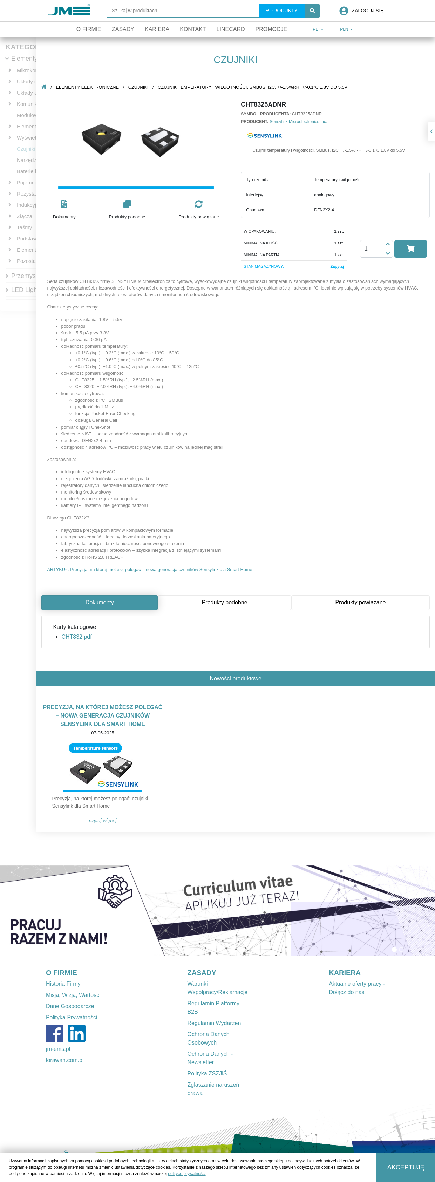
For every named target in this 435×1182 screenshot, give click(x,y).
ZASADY (202, 973)
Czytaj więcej (103, 820)
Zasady (123, 29)
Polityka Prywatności (71, 1017)
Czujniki (26, 149)
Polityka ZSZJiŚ (207, 1073)
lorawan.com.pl (65, 1060)
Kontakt (193, 29)
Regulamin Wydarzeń (214, 1023)
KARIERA (345, 973)
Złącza (24, 216)
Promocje (271, 29)
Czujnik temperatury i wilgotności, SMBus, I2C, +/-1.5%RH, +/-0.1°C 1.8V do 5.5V (252, 87)
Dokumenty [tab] (100, 602)
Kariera (157, 29)
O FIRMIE (61, 973)
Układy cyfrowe (35, 81)
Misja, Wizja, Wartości (73, 995)
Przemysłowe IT (33, 275)
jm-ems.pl (58, 1049)
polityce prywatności (186, 1173)
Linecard (231, 29)
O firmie (88, 29)
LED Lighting (29, 289)
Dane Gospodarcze (70, 1006)
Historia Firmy (63, 984)
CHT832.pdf (76, 637)
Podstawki (29, 239)
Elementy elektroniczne (87, 87)
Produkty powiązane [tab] (360, 602)
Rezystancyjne (34, 194)
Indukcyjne (29, 205)
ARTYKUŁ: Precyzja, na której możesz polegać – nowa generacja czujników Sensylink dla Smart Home (149, 569)
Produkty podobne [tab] (224, 602)
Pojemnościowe (35, 182)
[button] (64, 210)
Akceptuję (405, 1167)
